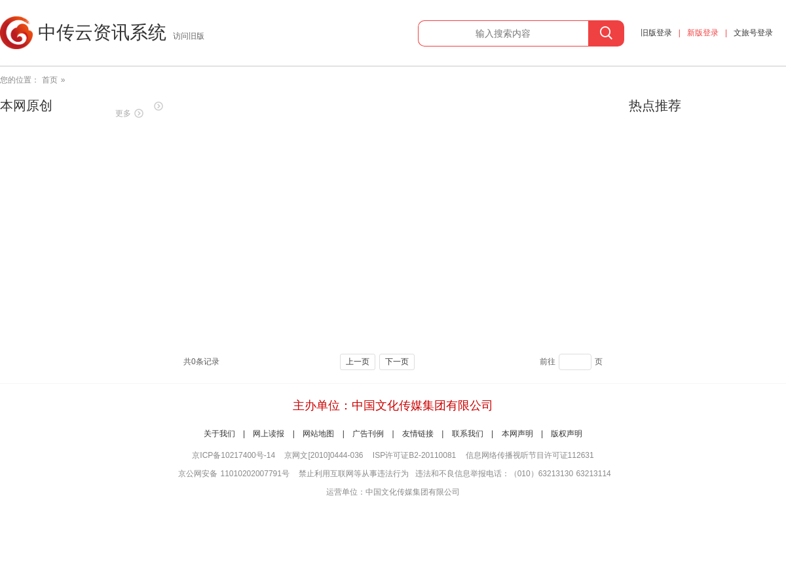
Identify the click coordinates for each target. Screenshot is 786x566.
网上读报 (268, 433)
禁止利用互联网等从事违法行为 (354, 473)
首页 (50, 80)
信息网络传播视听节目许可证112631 (530, 455)
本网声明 (517, 433)
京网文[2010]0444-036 (323, 455)
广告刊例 (368, 433)
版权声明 (566, 433)
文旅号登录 (753, 32)
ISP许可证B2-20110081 (414, 455)
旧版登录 (656, 32)
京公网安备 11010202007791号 (234, 473)
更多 (123, 113)
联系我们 (467, 433)
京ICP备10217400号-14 (233, 455)
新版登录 (703, 32)
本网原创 (26, 105)
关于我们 (219, 433)
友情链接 (418, 433)
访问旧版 (188, 36)
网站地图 (318, 433)
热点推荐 (655, 105)
